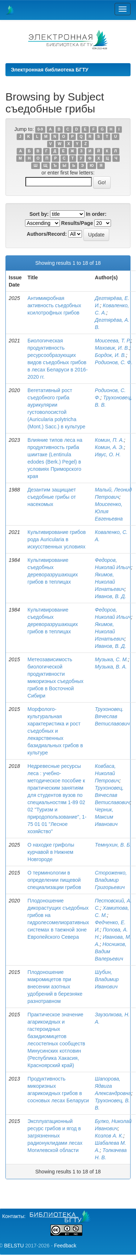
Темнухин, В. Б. (113, 845)
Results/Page (77, 223)
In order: (96, 214)
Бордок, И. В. (110, 355)
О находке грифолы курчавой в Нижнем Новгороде (51, 852)
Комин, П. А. (109, 440)
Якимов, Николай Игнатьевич (110, 582)
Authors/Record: (47, 234)
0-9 (40, 129)
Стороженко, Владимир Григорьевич (111, 880)
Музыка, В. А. (111, 667)
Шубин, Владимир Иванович (107, 979)
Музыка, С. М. (111, 659)
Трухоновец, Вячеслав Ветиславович (112, 795)
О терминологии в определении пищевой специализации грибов (54, 880)
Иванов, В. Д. (110, 596)
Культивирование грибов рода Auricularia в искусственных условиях (57, 539)
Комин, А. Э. (109, 447)
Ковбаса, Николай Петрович (107, 773)
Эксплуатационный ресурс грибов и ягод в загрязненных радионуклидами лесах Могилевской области (55, 1135)
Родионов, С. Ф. (114, 362)
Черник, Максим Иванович (106, 817)
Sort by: (39, 214)
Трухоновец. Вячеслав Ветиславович (112, 716)
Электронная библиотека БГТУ (49, 70)
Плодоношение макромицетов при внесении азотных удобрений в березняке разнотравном (55, 986)
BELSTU (14, 1245)
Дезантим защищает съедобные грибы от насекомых (52, 497)
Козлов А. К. (109, 1136)
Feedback (65, 1245)
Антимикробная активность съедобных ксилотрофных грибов (54, 305)
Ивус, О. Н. (108, 454)
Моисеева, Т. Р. (113, 340)
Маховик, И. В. (112, 348)
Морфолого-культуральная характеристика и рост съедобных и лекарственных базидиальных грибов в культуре (55, 731)
